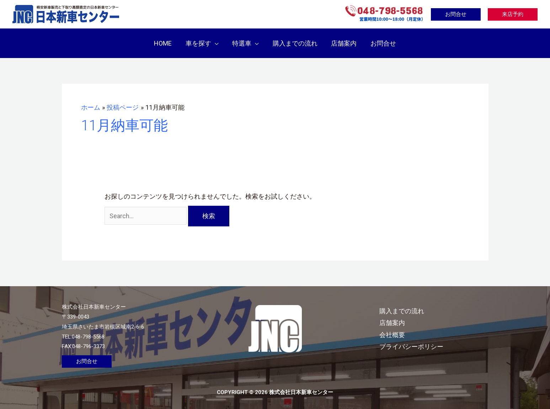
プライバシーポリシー (414, 341)
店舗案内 (394, 317)
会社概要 (394, 329)
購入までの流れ (404, 305)
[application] (216, 40)
